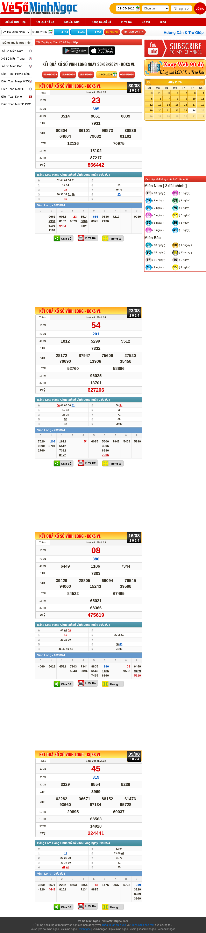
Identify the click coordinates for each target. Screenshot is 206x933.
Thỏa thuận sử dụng (114, 924)
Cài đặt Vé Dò (133, 32)
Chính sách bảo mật (142, 924)
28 (151, 93)
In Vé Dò (90, 237)
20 (159, 110)
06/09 (127, 74)
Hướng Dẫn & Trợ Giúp (184, 33)
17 (194, 104)
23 (185, 110)
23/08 (86, 74)
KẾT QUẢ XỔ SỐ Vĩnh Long (70, 86)
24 (194, 110)
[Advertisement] (88, 274)
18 (202, 104)
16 (185, 104)
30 (168, 93)
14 (168, 104)
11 (202, 98)
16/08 (68, 74)
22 (176, 110)
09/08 (50, 74)
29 (159, 93)
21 (168, 110)
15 (176, 104)
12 (151, 104)
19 (151, 110)
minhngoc (85, 929)
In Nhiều (112, 32)
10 (194, 98)
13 (159, 104)
